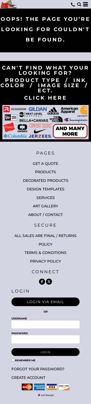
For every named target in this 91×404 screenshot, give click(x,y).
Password (19, 333)
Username (19, 318)
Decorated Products (45, 180)
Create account (28, 377)
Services (45, 198)
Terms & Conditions (45, 253)
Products (45, 172)
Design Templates (45, 189)
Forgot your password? (37, 369)
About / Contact (45, 215)
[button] (79, 4)
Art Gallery (45, 206)
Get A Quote (45, 163)
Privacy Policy (45, 261)
